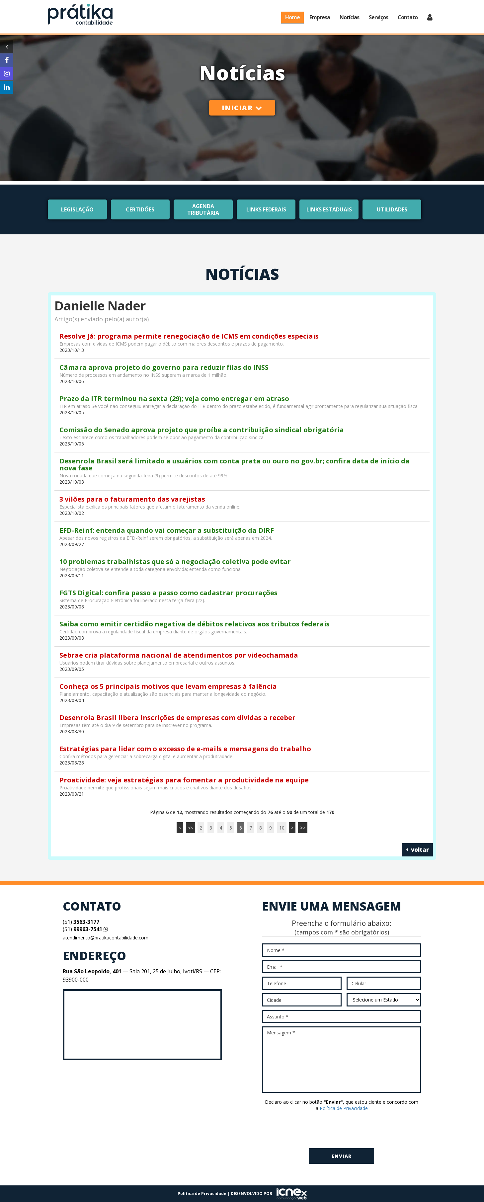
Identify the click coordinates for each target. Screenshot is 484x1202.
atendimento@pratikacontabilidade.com (105, 937)
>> (302, 828)
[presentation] (341, 1130)
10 (281, 828)
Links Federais (266, 209)
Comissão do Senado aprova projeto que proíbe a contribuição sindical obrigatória (201, 429)
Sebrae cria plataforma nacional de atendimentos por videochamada (178, 655)
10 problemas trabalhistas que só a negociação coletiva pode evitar (175, 561)
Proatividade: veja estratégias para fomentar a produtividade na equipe (184, 779)
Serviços (378, 17)
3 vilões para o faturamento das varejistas (132, 499)
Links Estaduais (329, 209)
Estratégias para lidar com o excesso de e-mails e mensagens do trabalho (185, 748)
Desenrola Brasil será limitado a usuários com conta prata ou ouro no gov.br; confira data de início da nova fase (234, 464)
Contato (408, 17)
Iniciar (242, 107)
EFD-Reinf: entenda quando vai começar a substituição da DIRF (166, 530)
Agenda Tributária (203, 209)
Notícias (349, 17)
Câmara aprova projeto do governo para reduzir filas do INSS (164, 367)
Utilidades (392, 209)
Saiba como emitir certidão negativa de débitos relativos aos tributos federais (194, 623)
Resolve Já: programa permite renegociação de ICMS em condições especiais (189, 336)
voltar (417, 849)
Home (292, 17)
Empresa (319, 17)
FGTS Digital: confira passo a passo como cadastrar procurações (168, 592)
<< (190, 828)
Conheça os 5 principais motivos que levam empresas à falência (168, 686)
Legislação (77, 209)
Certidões (140, 209)
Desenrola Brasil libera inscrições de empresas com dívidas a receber (177, 717)
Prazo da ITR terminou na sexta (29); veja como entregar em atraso (174, 398)
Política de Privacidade (344, 1108)
